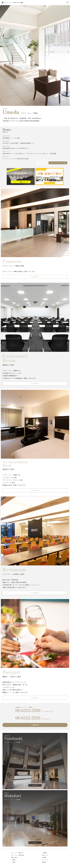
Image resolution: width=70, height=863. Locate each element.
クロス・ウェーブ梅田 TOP (17, 852)
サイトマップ (45, 859)
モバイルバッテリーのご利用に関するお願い (16, 159)
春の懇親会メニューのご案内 (11, 138)
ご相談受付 (35, 725)
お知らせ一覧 (41, 163)
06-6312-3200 (27, 710)
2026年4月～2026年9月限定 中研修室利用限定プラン (18, 143)
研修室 (14, 859)
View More (35, 277)
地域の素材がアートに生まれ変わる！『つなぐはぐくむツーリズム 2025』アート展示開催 (29, 153)
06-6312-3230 (27, 718)
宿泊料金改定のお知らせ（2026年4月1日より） (16, 148)
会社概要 (44, 857)
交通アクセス (45, 855)
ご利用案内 (44, 852)
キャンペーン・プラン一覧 (58, 163)
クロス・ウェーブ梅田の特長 (17, 855)
